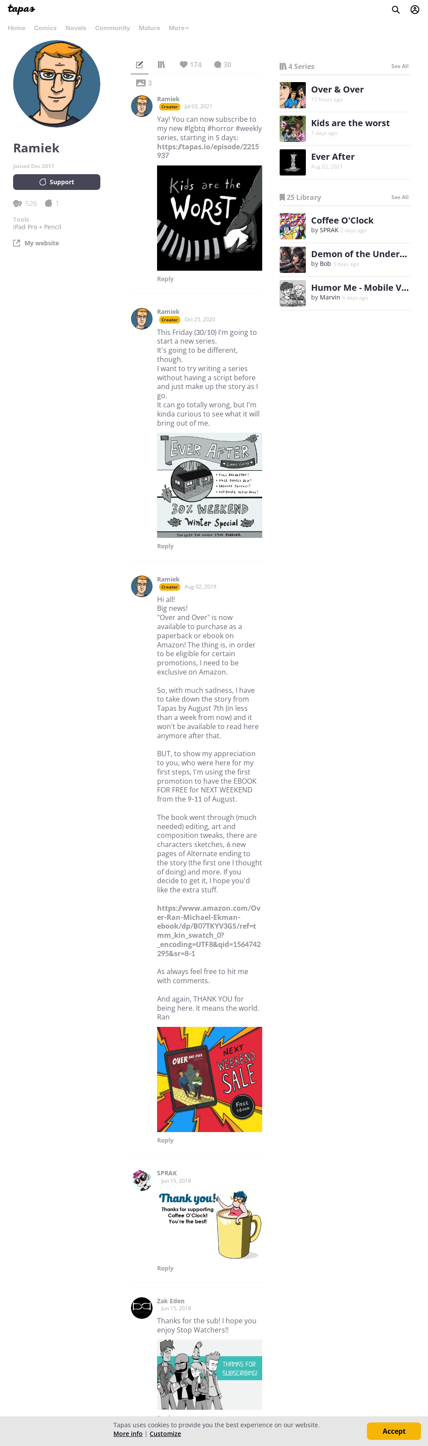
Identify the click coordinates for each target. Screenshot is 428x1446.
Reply (165, 279)
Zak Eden (171, 1301)
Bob (325, 263)
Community (112, 27)
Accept (394, 1431)
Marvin (330, 297)
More (179, 27)
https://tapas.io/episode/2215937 (208, 151)
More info (128, 1433)
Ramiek (168, 99)
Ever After (333, 156)
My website (41, 243)
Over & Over (337, 89)
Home (16, 27)
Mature (149, 27)
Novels (75, 27)
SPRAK (167, 1173)
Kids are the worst (350, 123)
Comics (45, 27)
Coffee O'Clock (342, 220)
